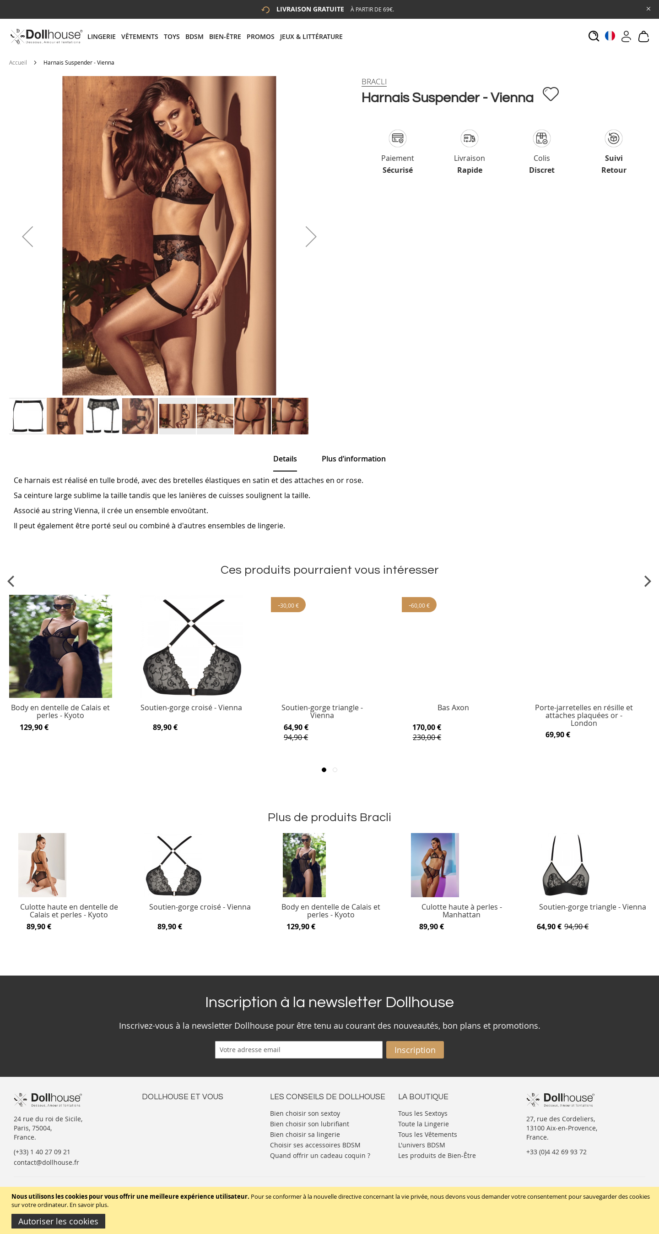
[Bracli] (374, 81)
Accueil (18, 62)
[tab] (217, 36)
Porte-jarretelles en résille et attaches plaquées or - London (584, 715)
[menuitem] (104, 36)
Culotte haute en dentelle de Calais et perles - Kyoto (69, 911)
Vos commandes (167, 1139)
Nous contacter (165, 1112)
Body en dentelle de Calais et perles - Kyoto (60, 712)
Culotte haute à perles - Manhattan (461, 911)
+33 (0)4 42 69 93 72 (556, 1151)
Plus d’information (354, 459)
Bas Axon (453, 708)
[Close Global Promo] (648, 8)
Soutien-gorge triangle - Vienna (322, 712)
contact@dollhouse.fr (46, 1162)
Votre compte (162, 1121)
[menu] (217, 36)
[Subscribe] (415, 1049)
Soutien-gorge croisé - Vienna (191, 708)
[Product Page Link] (60, 695)
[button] (27, 236)
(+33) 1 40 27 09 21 (42, 1151)
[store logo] (46, 36)
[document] (330, 1210)
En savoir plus (88, 1205)
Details (285, 459)
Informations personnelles (182, 1130)
